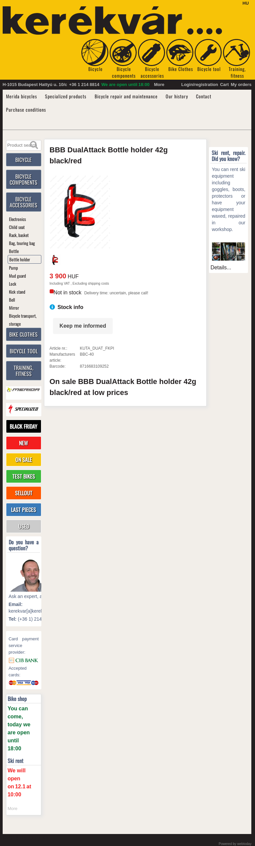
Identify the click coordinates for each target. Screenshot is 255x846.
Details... (220, 267)
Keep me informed (83, 326)
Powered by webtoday (235, 844)
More (159, 84)
